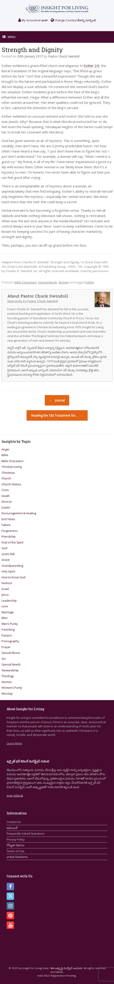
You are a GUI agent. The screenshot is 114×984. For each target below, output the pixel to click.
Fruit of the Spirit (12, 542)
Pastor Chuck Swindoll (63, 56)
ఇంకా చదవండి (15, 796)
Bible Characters (26, 282)
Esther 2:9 (91, 65)
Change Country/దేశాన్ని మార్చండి (73, 20)
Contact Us (14, 822)
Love (5, 606)
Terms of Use (15, 851)
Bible (5, 455)
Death (6, 496)
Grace (6, 560)
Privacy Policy (16, 839)
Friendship (9, 536)
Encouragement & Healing (19, 513)
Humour (7, 583)
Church (6, 478)
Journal (57, 400)
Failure (6, 525)
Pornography (10, 641)
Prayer (6, 647)
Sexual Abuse (11, 653)
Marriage (8, 612)
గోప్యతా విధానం (15, 845)
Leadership (9, 600)
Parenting (8, 629)
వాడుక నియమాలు (17, 857)
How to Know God (13, 577)
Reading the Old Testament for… (57, 415)
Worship (7, 693)
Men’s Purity (10, 624)
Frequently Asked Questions (25, 833)
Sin (4, 659)
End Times (8, 519)
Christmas (8, 473)
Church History (11, 484)
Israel (5, 589)
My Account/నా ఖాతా (33, 20)
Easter (6, 507)
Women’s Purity (12, 688)
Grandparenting (12, 566)
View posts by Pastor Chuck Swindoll (32, 301)
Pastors (7, 635)
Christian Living (12, 467)
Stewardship (10, 670)
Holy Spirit (8, 571)
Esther (89, 282)
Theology (8, 676)
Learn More (14, 743)
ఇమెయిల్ (12, 828)
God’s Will (8, 554)
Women (64, 282)
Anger (5, 449)
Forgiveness (10, 531)
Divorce (7, 502)
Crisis (5, 490)
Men (4, 618)
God (4, 548)
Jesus (5, 595)
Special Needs (47, 282)
